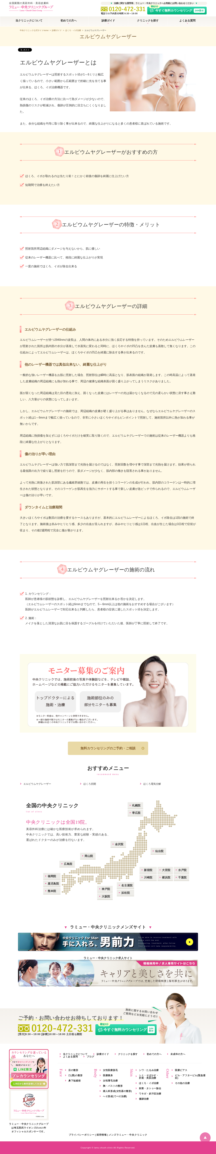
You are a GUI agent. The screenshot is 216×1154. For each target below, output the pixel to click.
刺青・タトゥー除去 (150, 1088)
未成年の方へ (177, 1054)
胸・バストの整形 (113, 1086)
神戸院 (106, 888)
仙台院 (159, 851)
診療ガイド (108, 20)
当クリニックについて (28, 20)
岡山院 (89, 855)
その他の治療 (182, 1083)
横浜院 (166, 877)
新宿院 (148, 870)
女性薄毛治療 (110, 1080)
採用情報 (101, 1134)
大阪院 (106, 896)
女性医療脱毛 (110, 1070)
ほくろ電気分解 (152, 784)
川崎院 (148, 877)
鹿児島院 (53, 883)
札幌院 (136, 805)
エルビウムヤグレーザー (37, 784)
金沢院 (119, 844)
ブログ (90, 1056)
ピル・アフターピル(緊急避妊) (190, 1076)
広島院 (68, 863)
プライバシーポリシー (81, 1134)
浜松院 (125, 892)
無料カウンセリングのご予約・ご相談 (108, 748)
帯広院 (136, 812)
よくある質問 (187, 20)
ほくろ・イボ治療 (73, 30)
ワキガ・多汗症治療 (150, 1093)
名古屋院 (127, 885)
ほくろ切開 (89, 784)
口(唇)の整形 (75, 1075)
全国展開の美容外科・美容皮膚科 (31, 7)
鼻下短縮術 (74, 1080)
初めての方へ (68, 20)
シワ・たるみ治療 (149, 1070)
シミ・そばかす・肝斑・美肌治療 (149, 1076)
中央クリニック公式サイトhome (34, 30)
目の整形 (73, 1070)
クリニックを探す (148, 20)
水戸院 (182, 870)
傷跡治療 (144, 1099)
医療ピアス (181, 1070)
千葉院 (182, 877)
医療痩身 (108, 1075)
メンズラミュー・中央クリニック (128, 1134)
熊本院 (52, 890)
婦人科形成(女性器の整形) (117, 1091)
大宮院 (166, 870)
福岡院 (52, 876)
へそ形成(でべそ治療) (115, 1096)
